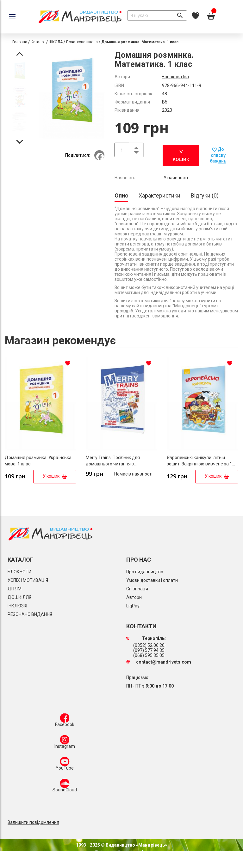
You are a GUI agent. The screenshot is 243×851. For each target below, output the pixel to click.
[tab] (121, 196)
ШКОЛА (56, 42)
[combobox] (157, 15)
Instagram (64, 743)
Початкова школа (82, 42)
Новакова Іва (175, 76)
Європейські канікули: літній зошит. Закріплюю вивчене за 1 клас (199, 464)
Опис (121, 195)
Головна (19, 42)
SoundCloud (65, 786)
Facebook (64, 721)
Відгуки (205, 195)
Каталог (38, 42)
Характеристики (159, 195)
